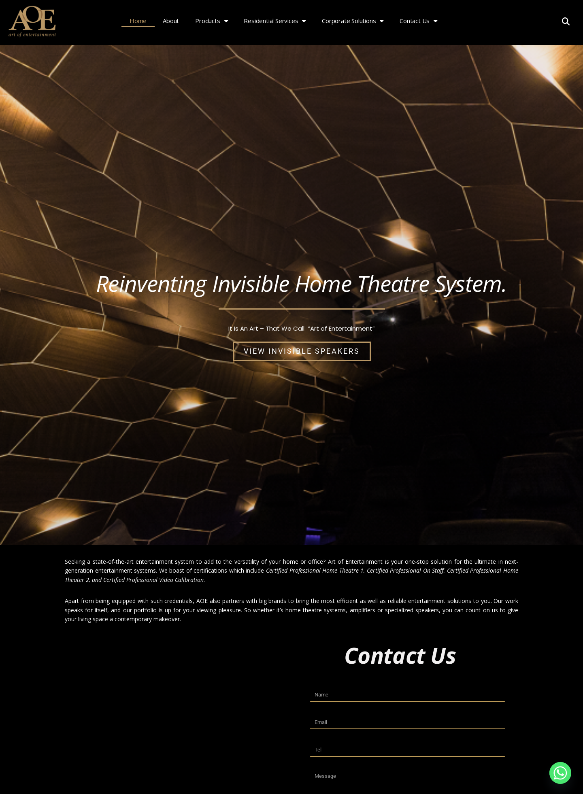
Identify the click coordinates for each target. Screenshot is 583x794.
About (171, 21)
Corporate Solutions (352, 21)
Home (138, 21)
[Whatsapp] (560, 773)
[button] (566, 21)
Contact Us (418, 21)
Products (211, 21)
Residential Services (275, 21)
